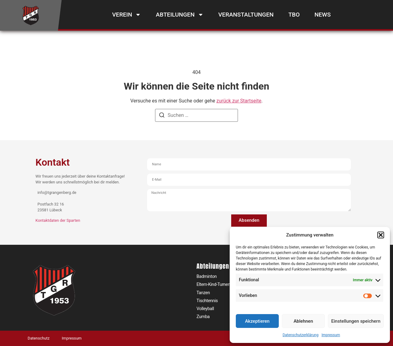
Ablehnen (303, 321)
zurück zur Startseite (238, 101)
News (322, 14)
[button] (381, 235)
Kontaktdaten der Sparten (58, 220)
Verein (126, 14)
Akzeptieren (257, 321)
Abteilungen (180, 14)
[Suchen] (162, 116)
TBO (294, 14)
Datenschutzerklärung (300, 335)
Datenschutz (38, 338)
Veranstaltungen (246, 14)
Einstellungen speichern (355, 321)
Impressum (330, 335)
